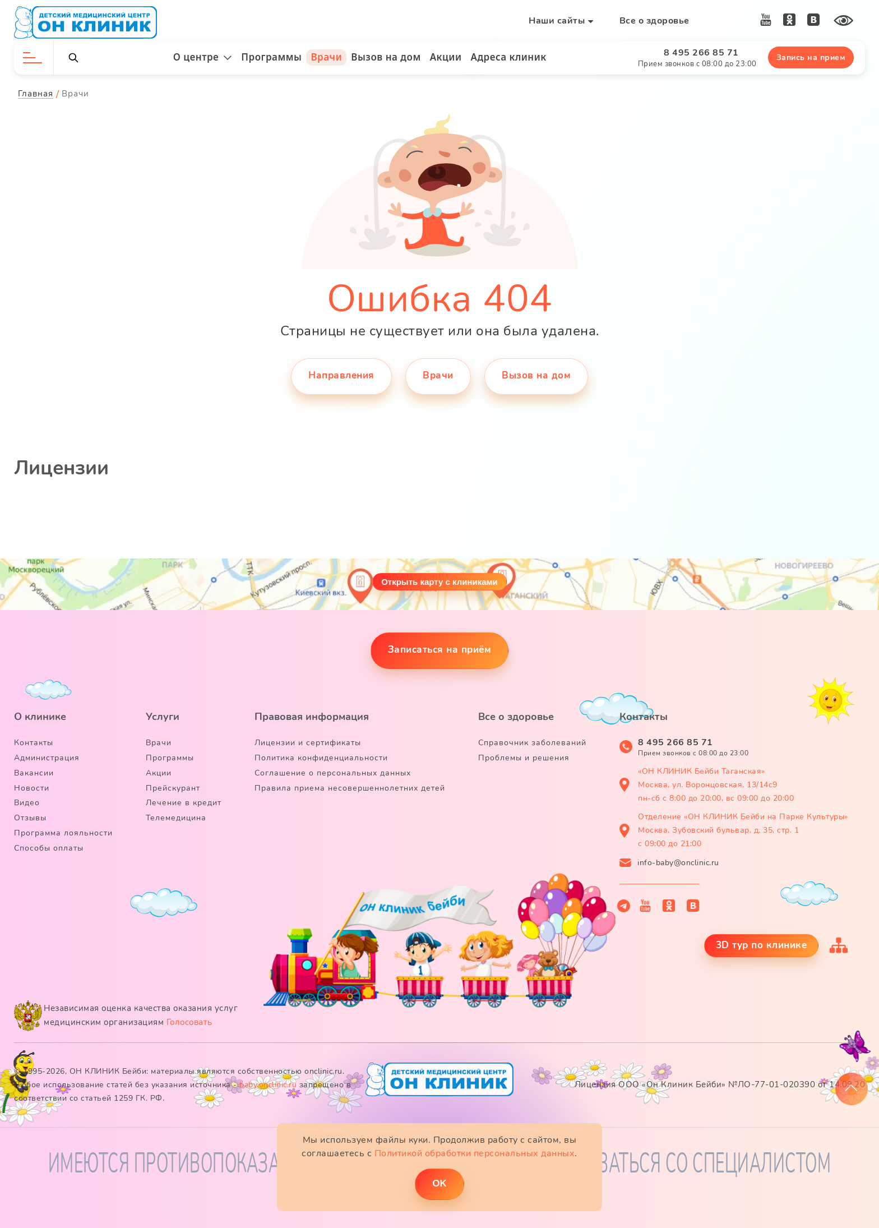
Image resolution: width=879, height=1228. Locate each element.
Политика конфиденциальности (321, 758)
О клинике (40, 716)
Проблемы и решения (524, 758)
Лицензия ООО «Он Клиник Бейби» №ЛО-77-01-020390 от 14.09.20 (720, 1084)
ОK (439, 1183)
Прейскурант (173, 788)
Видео (27, 802)
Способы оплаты (49, 848)
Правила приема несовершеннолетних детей (350, 788)
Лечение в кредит (183, 802)
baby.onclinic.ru (268, 1084)
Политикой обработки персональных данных (474, 1153)
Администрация (47, 758)
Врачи (326, 56)
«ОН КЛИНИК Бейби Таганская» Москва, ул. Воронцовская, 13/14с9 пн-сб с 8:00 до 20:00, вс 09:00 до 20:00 (716, 785)
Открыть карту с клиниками (439, 582)
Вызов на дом (385, 56)
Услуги (162, 716)
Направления (341, 375)
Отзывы (30, 817)
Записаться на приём (440, 649)
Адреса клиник (509, 56)
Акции (446, 56)
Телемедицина (176, 817)
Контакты (33, 742)
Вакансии (34, 773)
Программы (271, 56)
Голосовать (189, 1022)
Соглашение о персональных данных (333, 773)
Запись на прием (811, 57)
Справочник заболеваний (532, 742)
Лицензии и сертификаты (308, 742)
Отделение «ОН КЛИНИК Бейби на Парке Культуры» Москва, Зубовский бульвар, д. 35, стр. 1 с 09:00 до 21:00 (743, 830)
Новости (31, 788)
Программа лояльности (63, 833)
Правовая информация (312, 716)
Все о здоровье (654, 21)
